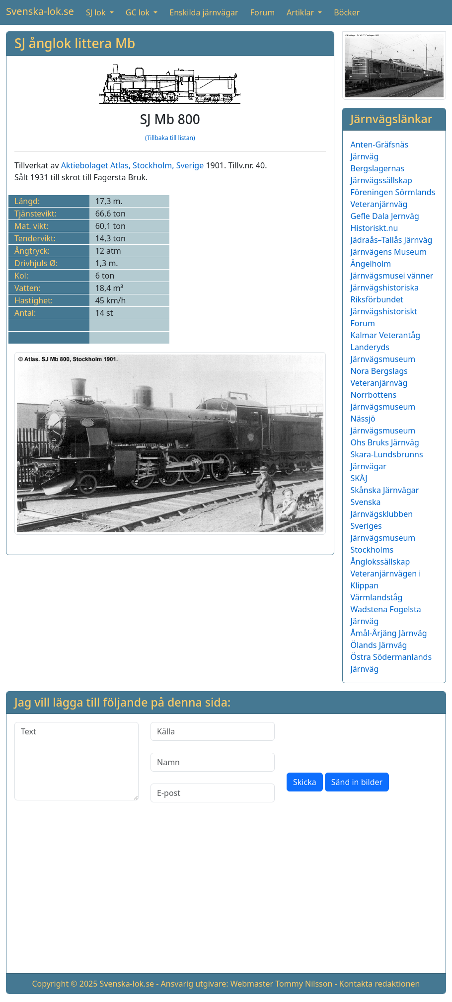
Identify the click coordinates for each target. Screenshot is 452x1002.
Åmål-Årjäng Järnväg (389, 633)
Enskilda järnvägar (203, 12)
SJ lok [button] (97, 12)
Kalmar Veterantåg (386, 335)
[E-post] (213, 793)
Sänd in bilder (356, 782)
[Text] (76, 761)
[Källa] (213, 731)
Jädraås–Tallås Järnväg (392, 239)
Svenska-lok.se (40, 11)
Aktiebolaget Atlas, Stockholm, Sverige (132, 165)
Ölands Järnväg (379, 645)
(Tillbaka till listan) (170, 138)
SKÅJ (359, 478)
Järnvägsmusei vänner (392, 275)
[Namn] (213, 762)
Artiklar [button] (301, 12)
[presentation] (362, 741)
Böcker (347, 12)
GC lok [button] (138, 12)
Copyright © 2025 (64, 983)
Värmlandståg (377, 597)
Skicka (304, 782)
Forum (262, 12)
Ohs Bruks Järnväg (385, 442)
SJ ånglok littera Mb (74, 43)
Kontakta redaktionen (379, 983)
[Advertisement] (226, 895)
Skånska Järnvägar (385, 490)
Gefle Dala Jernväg (385, 216)
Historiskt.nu (374, 227)
